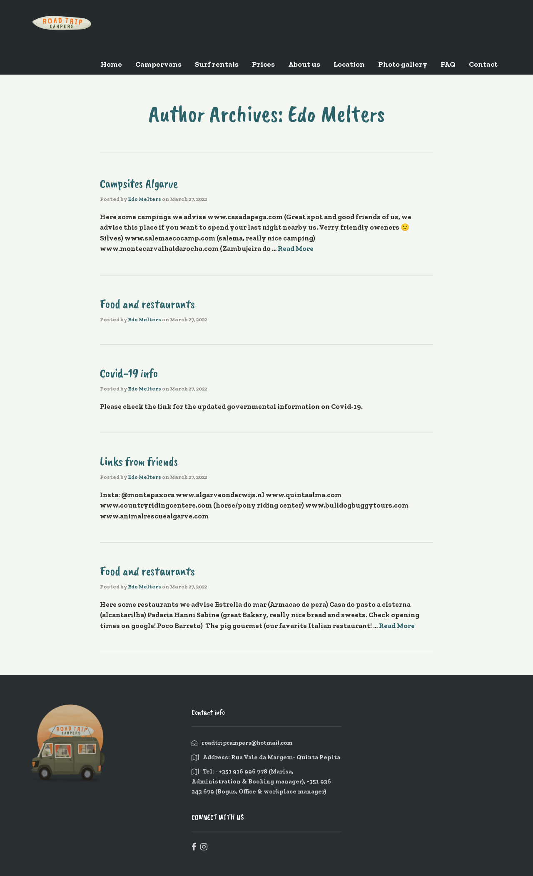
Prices (263, 64)
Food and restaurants (147, 304)
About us (304, 64)
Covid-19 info (129, 373)
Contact (483, 64)
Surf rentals (217, 64)
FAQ (448, 64)
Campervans (158, 64)
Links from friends (139, 461)
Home (111, 64)
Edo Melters (144, 199)
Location (349, 64)
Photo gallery (402, 64)
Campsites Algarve (139, 183)
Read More (296, 248)
